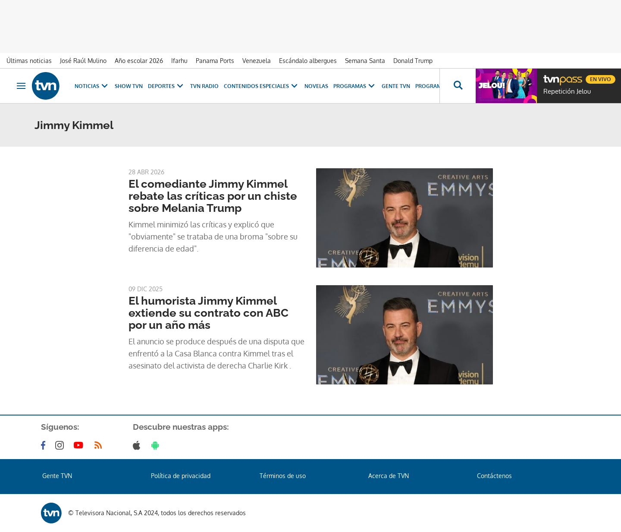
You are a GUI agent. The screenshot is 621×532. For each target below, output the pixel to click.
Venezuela (256, 60)
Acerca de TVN (388, 475)
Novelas (316, 86)
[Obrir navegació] (21, 86)
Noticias (92, 86)
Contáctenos (494, 475)
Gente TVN (396, 86)
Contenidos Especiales (261, 86)
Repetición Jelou (567, 91)
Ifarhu (179, 60)
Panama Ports (215, 60)
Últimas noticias (29, 60)
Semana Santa (365, 60)
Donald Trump (413, 60)
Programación (436, 86)
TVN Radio (204, 86)
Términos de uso (283, 475)
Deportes (166, 86)
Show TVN (129, 86)
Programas (354, 86)
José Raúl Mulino (83, 60)
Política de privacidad (180, 475)
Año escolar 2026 (139, 60)
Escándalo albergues (308, 60)
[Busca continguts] (457, 86)
